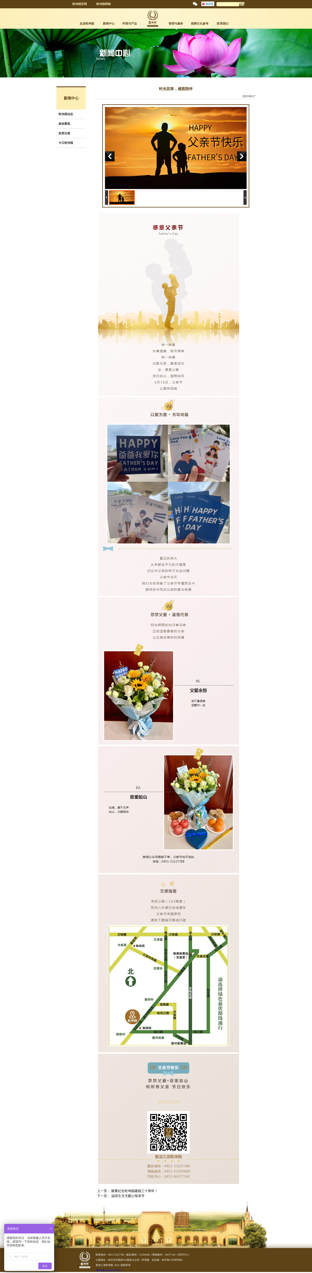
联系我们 (222, 23)
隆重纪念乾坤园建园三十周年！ (134, 1191)
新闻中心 (109, 23)
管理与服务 (175, 23)
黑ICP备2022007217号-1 (109, 1270)
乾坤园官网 (79, 4)
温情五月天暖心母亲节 (128, 1196)
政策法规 (64, 133)
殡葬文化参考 (199, 23)
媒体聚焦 (64, 123)
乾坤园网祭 (103, 4)
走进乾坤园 (87, 23)
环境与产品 (129, 23)
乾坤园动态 (66, 114)
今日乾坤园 (66, 142)
